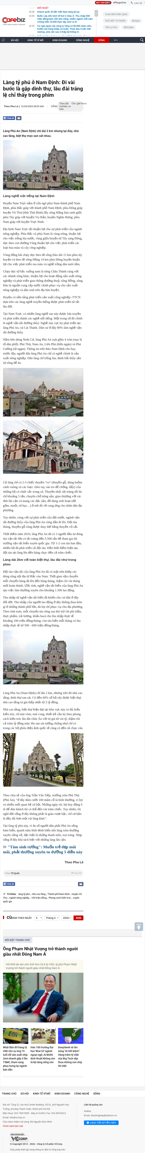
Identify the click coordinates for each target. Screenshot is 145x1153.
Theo (43, 873)
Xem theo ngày (22, 917)
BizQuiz (136, 20)
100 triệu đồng (39, 897)
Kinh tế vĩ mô (41, 1093)
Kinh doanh (62, 1093)
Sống (54, 106)
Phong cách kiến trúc (60, 897)
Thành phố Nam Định (58, 894)
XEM (78, 917)
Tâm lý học (111, 27)
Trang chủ (9, 1093)
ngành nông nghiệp (19, 897)
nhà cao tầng (39, 894)
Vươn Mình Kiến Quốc (116, 14)
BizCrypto (129, 27)
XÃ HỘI (15, 40)
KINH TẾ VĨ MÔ (36, 40)
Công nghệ (81, 1093)
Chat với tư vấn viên (101, 1123)
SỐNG (101, 40)
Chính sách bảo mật (13, 1126)
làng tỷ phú (24, 894)
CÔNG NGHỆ (82, 40)
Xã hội (24, 1093)
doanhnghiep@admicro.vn (104, 1115)
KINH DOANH (59, 40)
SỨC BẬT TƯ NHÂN (115, 20)
